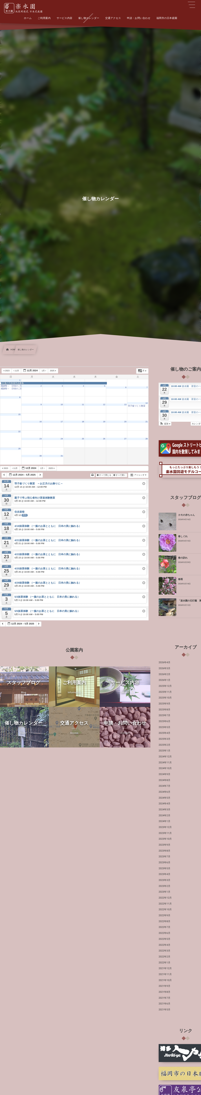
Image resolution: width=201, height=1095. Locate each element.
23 (40, 439)
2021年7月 (164, 998)
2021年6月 (164, 1003)
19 (104, 422)
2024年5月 (164, 797)
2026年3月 (164, 668)
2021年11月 (165, 974)
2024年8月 (164, 780)
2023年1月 (164, 891)
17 (62, 422)
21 (146, 422)
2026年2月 (164, 674)
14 (146, 403)
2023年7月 (164, 856)
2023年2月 (164, 886)
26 (104, 439)
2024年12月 (165, 756)
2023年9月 (164, 844)
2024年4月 (164, 803)
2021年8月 (164, 992)
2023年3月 (164, 880)
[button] (165, 424)
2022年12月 (165, 897)
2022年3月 (164, 950)
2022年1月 (164, 962)
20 (125, 422)
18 (83, 422)
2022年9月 (164, 915)
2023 (6, 371)
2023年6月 (164, 862)
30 (40, 456)
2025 (53, 371)
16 (40, 422)
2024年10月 (165, 768)
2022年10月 (165, 909)
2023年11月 (165, 833)
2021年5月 (164, 1009)
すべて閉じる (104, 475)
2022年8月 (164, 921)
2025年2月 (164, 745)
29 (19, 449)
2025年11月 (165, 692)
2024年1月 (164, 821)
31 (62, 456)
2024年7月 (164, 786)
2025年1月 (164, 750)
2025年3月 (164, 739)
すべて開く (119, 475)
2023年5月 (164, 868)
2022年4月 (164, 945)
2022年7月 (164, 927)
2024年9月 (164, 774)
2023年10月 (165, 839)
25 (83, 439)
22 (19, 432)
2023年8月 (164, 850)
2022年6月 (164, 933)
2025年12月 (165, 686)
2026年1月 (164, 680)
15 (19, 414)
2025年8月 (164, 709)
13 (125, 405)
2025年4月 (164, 733)
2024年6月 (164, 792)
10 (62, 405)
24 (62, 439)
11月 (16, 371)
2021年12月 (165, 968)
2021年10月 (165, 980)
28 (146, 439)
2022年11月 (165, 903)
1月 (44, 371)
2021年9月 (164, 986)
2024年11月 (165, 762)
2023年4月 (164, 874)
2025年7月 (164, 715)
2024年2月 (164, 815)
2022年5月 (164, 939)
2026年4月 (164, 662)
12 (104, 405)
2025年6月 (164, 721)
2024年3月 (164, 809)
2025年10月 (165, 697)
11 (83, 405)
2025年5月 (164, 727)
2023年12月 (165, 827)
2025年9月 (164, 703)
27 (125, 439)
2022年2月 (164, 956)
